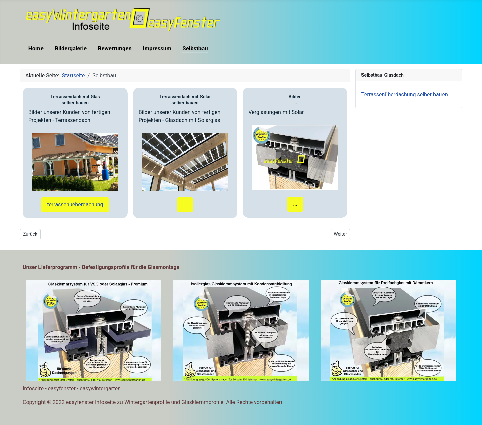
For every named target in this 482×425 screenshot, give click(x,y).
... (185, 204)
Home (36, 48)
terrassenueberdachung (75, 204)
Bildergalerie (71, 48)
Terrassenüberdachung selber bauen (404, 94)
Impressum (157, 48)
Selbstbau (195, 48)
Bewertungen (115, 48)
